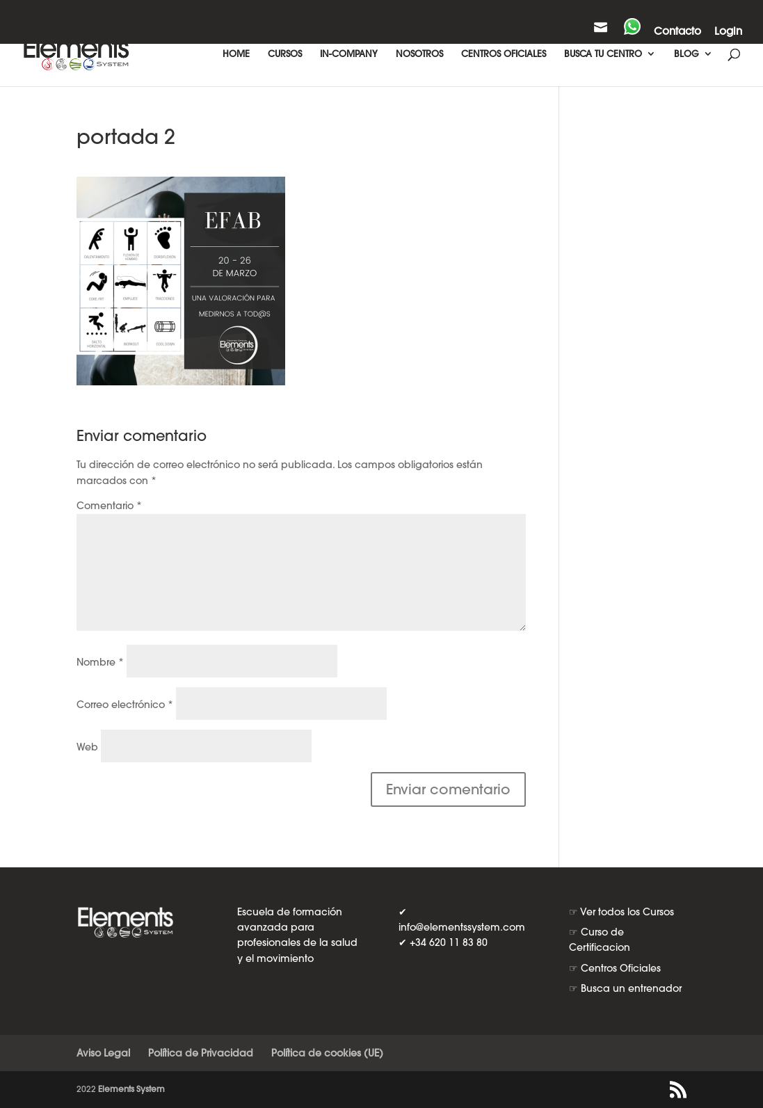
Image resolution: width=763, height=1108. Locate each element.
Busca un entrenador (631, 988)
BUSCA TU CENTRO (603, 54)
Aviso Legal (103, 1053)
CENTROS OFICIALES (503, 54)
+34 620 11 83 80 (449, 942)
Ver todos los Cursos (627, 912)
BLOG (686, 54)
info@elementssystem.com (462, 927)
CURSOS (285, 54)
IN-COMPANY (349, 54)
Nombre (100, 662)
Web (87, 747)
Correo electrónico (125, 704)
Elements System (131, 1089)
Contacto (677, 32)
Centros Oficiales (621, 968)
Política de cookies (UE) (327, 1053)
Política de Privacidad (200, 1053)
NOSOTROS (419, 54)
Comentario (109, 505)
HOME (236, 54)
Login (728, 32)
